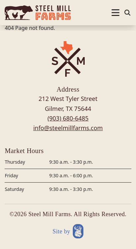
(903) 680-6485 (67, 118)
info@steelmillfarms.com (68, 128)
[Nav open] (115, 12)
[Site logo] (38, 12)
